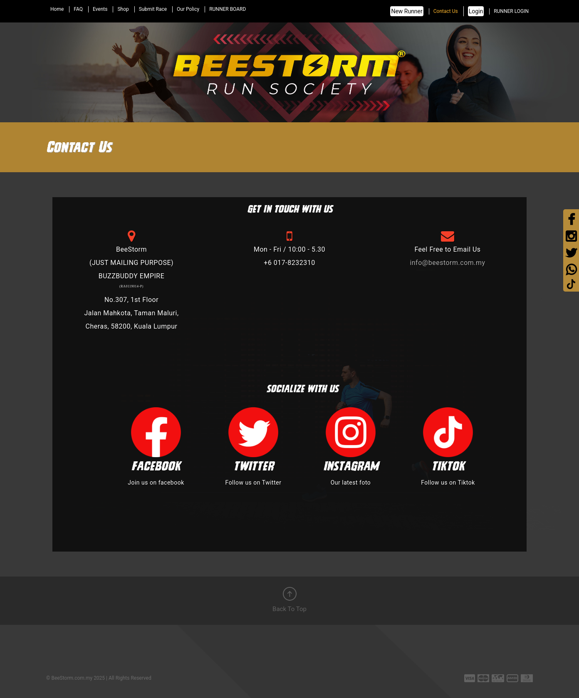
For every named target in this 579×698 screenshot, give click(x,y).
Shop (123, 9)
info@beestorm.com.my (447, 263)
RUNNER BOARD (227, 9)
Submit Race (153, 9)
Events (100, 9)
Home (57, 9)
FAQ (78, 9)
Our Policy (188, 9)
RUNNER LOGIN (511, 11)
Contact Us (445, 11)
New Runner (406, 11)
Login (476, 11)
